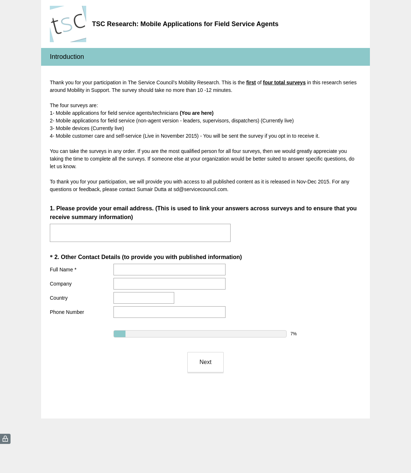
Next (206, 362)
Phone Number (67, 312)
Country (59, 298)
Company (61, 284)
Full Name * (63, 269)
